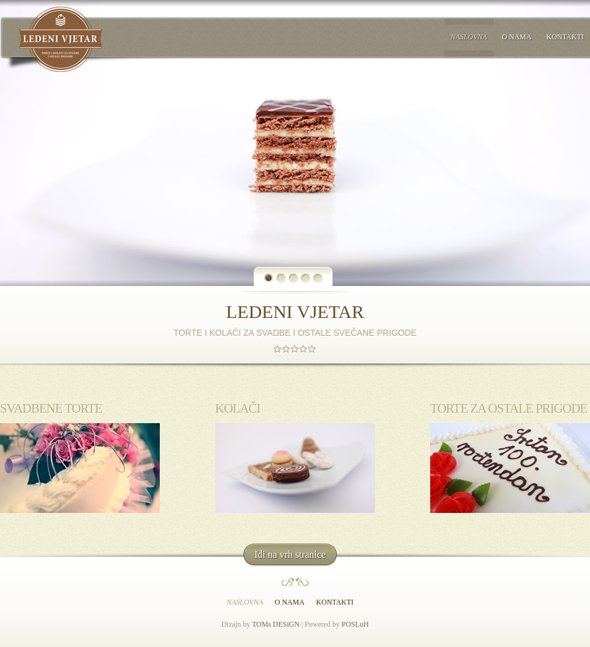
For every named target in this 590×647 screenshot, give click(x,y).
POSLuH (355, 624)
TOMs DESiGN (275, 624)
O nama (517, 37)
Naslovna (468, 37)
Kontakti (565, 37)
